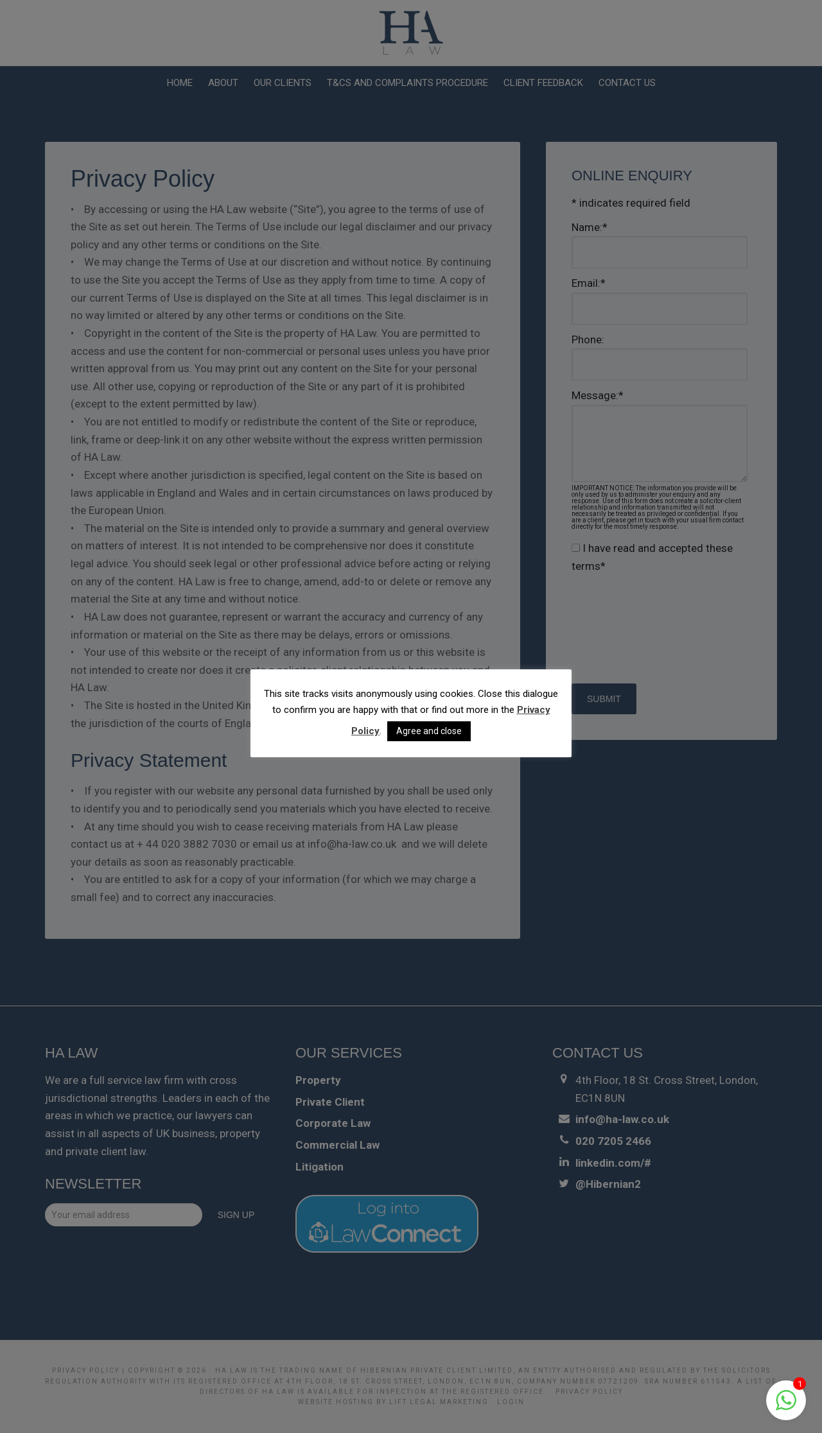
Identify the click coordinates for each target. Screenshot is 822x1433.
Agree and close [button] (429, 731)
